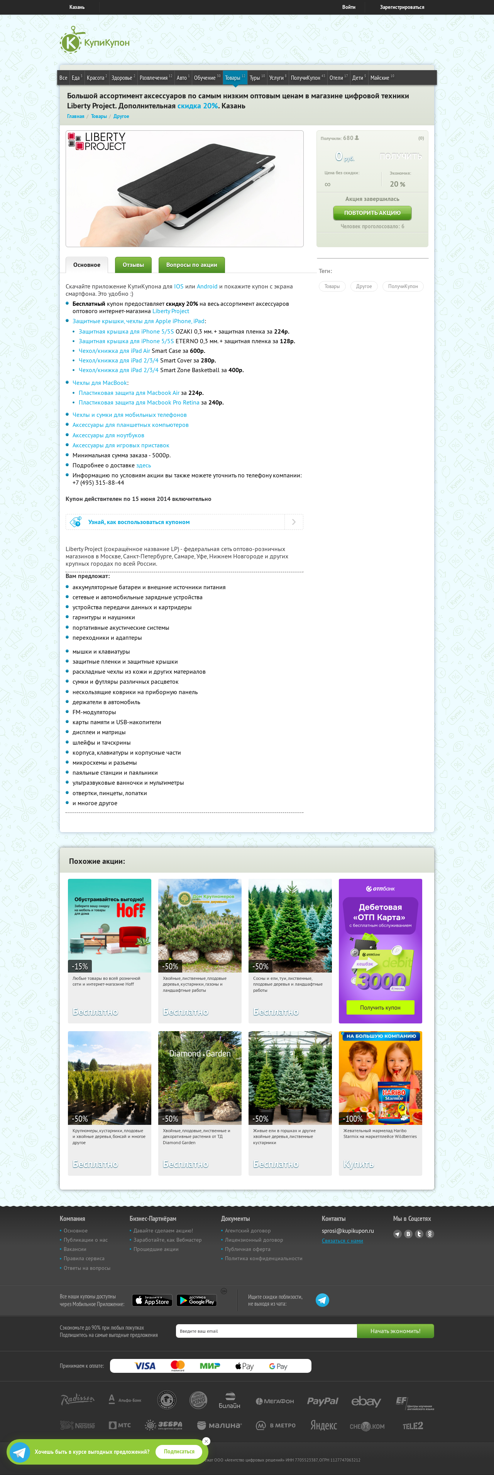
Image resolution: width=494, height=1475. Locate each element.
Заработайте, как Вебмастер (168, 1239)
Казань (77, 7)
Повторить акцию (372, 213)
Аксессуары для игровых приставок (121, 445)
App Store (152, 1300)
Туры (257, 77)
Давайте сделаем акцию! (163, 1230)
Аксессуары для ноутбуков (108, 435)
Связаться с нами (342, 1240)
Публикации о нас (86, 1239)
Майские (382, 77)
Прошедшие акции (156, 1249)
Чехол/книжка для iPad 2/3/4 (119, 360)
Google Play (196, 1300)
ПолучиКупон (308, 77)
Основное (86, 265)
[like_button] (413, 138)
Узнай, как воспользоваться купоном (139, 522)
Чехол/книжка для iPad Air (114, 350)
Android (208, 286)
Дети (359, 77)
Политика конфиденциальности (264, 1258)
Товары (235, 77)
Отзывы (133, 265)
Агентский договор (248, 1230)
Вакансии (75, 1249)
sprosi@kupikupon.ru (348, 1230)
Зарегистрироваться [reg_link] (402, 7)
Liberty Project (170, 311)
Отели (339, 77)
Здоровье (123, 77)
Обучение (207, 77)
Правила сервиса (84, 1258)
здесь (143, 465)
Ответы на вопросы (87, 1267)
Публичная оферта (248, 1249)
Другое (364, 286)
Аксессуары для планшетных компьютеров (131, 424)
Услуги (278, 77)
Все (63, 77)
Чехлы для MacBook (100, 382)
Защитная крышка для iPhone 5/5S (126, 331)
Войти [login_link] (348, 7)
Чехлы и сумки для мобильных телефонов (130, 414)
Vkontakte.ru (408, 1234)
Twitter (419, 1234)
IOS (179, 286)
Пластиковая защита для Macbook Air (129, 392)
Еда (77, 77)
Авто (183, 77)
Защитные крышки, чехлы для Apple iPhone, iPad (139, 321)
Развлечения (156, 77)
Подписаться (179, 1451)
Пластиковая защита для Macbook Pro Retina (139, 402)
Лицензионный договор (254, 1239)
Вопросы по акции (191, 265)
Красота (97, 77)
